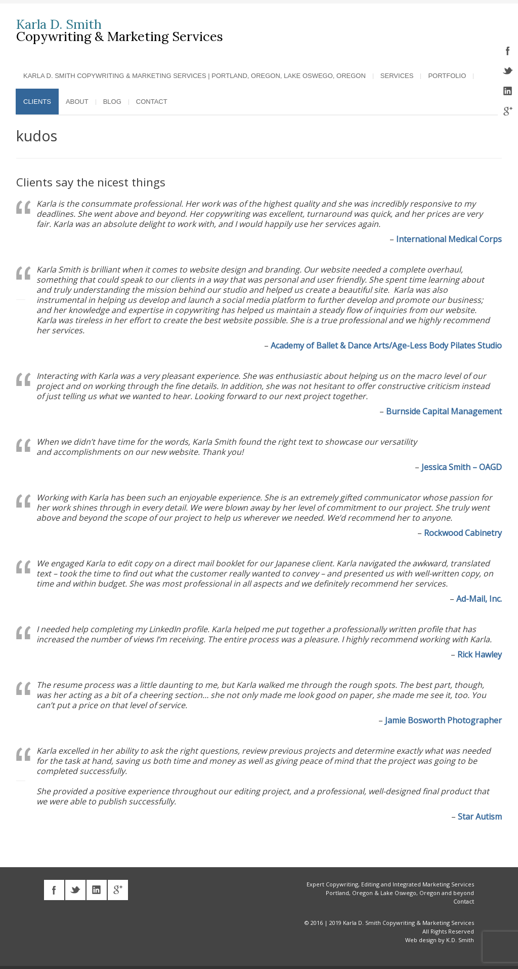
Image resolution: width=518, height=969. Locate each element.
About (77, 101)
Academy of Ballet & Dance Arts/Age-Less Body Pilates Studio (386, 345)
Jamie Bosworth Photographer (443, 719)
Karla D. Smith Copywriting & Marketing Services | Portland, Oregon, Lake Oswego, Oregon (194, 75)
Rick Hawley (479, 654)
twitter (508, 71)
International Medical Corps (449, 238)
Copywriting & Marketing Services (119, 36)
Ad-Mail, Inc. (479, 598)
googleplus (508, 111)
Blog (112, 101)
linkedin (508, 91)
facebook (508, 51)
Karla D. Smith (59, 24)
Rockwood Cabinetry (463, 532)
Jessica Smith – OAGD (461, 466)
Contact (151, 101)
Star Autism (480, 816)
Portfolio (447, 75)
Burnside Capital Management (444, 410)
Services (397, 75)
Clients (37, 101)
